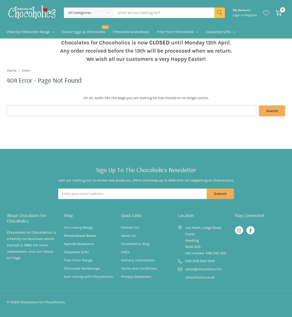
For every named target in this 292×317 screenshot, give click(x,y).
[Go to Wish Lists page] (266, 12)
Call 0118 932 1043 (200, 261)
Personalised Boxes (80, 235)
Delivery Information (138, 260)
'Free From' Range (78, 260)
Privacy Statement (136, 276)
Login (237, 15)
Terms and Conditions (139, 268)
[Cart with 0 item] (279, 12)
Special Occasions (79, 244)
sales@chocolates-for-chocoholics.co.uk (204, 273)
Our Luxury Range (78, 227)
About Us (128, 235)
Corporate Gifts (218, 32)
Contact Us (130, 227)
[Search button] (219, 13)
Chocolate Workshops (82, 268)
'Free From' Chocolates (175, 32)
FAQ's (125, 252)
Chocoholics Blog (135, 244)
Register (251, 15)
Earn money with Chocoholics (88, 276)
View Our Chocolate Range (28, 32)
